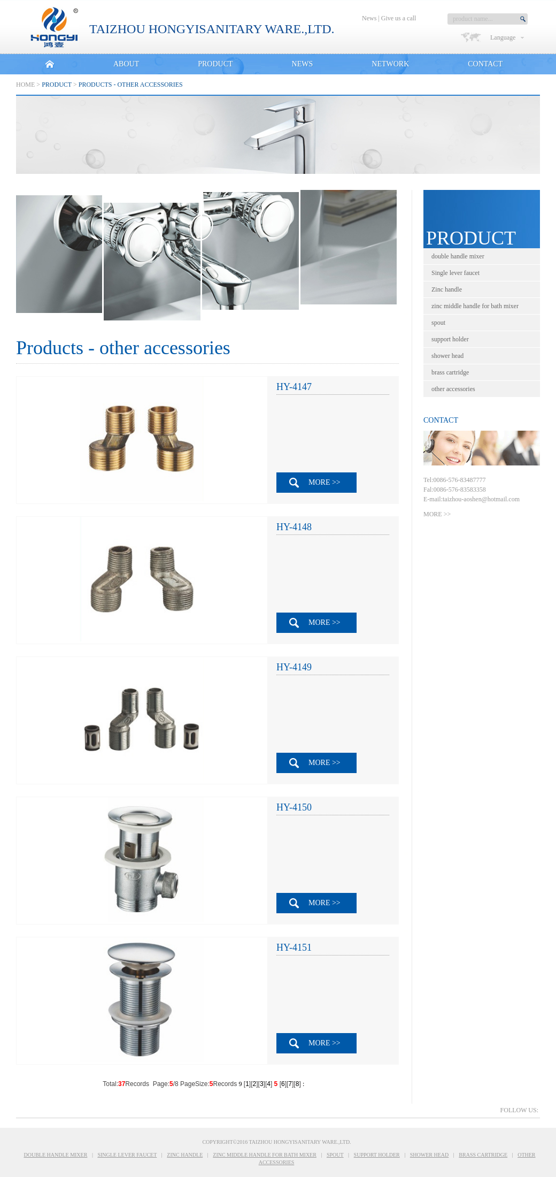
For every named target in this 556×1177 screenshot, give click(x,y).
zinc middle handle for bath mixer (475, 306)
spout (439, 322)
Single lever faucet (456, 273)
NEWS (302, 64)
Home (25, 84)
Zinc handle (447, 289)
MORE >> (324, 482)
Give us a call (398, 18)
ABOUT (126, 64)
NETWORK (390, 64)
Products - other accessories (131, 84)
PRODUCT (215, 64)
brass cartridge (450, 372)
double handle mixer (458, 256)
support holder (450, 339)
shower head (448, 356)
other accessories (454, 389)
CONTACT (485, 64)
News (369, 18)
